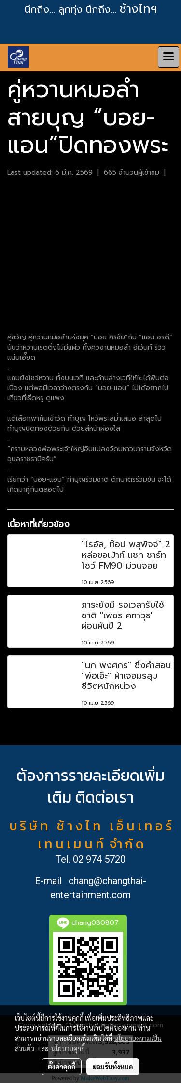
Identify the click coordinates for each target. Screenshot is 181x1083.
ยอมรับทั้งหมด (113, 1066)
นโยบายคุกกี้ (68, 1048)
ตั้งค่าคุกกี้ (61, 1066)
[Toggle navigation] (168, 57)
